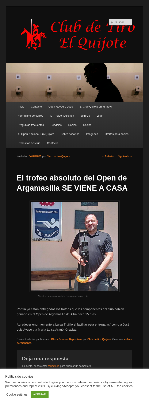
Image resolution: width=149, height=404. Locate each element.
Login (99, 115)
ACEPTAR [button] (39, 394)
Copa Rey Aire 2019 (61, 106)
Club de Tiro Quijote (80, 35)
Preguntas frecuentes (31, 125)
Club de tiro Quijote (58, 156)
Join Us (85, 115)
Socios (72, 125)
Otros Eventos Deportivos (66, 339)
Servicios (56, 125)
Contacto (36, 106)
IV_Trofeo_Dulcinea (62, 115)
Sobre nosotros (70, 134)
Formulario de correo (30, 115)
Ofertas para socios (117, 134)
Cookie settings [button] (16, 394)
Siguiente (125, 156)
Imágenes (92, 134)
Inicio (21, 106)
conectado (53, 366)
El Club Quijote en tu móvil (96, 106)
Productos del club (29, 143)
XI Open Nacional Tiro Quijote (36, 134)
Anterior (108, 156)
